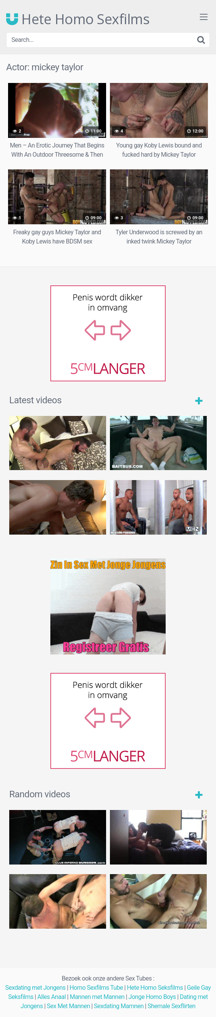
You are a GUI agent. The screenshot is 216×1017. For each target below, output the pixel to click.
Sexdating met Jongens (35, 987)
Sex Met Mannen (68, 1006)
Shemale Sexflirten (172, 1006)
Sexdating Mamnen (118, 1006)
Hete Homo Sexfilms (78, 19)
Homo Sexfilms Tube (96, 987)
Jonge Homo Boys (152, 996)
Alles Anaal (51, 996)
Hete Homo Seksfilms (155, 987)
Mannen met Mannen (97, 996)
